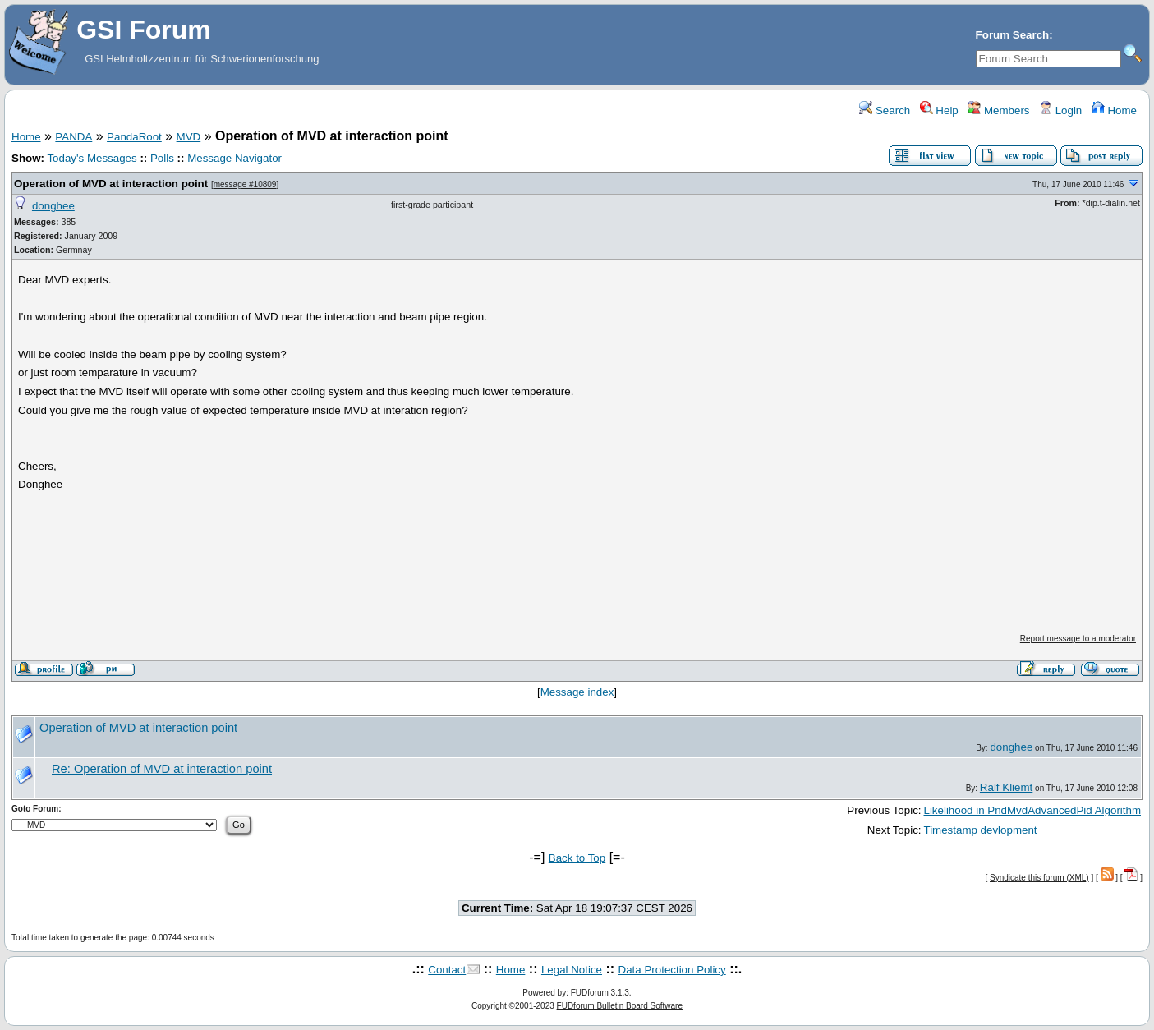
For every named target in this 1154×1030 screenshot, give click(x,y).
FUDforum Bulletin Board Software (620, 1005)
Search (884, 110)
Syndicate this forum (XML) (1039, 877)
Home (1114, 110)
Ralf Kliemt (1006, 787)
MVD (189, 137)
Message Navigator (234, 158)
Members (998, 110)
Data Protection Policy (672, 969)
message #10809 (245, 184)
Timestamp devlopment (980, 830)
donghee (53, 206)
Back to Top (577, 858)
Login (1060, 110)
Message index (577, 692)
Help (939, 110)
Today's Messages (91, 158)
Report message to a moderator (1078, 638)
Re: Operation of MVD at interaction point (162, 768)
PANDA (73, 137)
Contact (447, 969)
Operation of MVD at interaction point (111, 183)
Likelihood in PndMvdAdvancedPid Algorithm (1033, 810)
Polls (162, 158)
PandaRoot (134, 137)
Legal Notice (571, 969)
